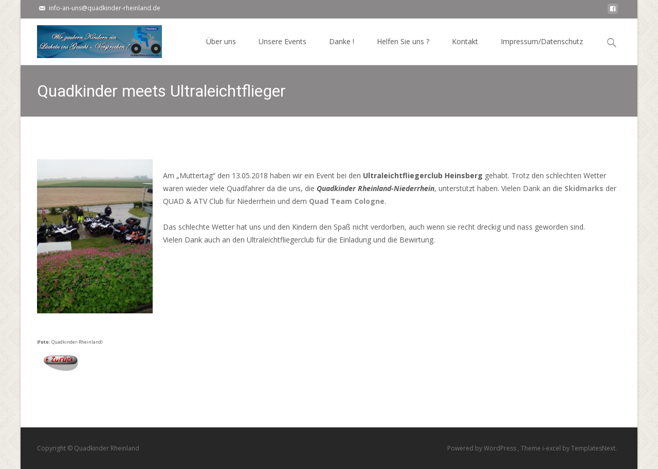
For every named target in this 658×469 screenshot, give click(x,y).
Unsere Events (282, 50)
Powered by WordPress (482, 448)
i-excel (552, 448)
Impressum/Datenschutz (542, 50)
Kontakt (465, 50)
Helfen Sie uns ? (403, 50)
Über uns (221, 50)
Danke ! (341, 50)
